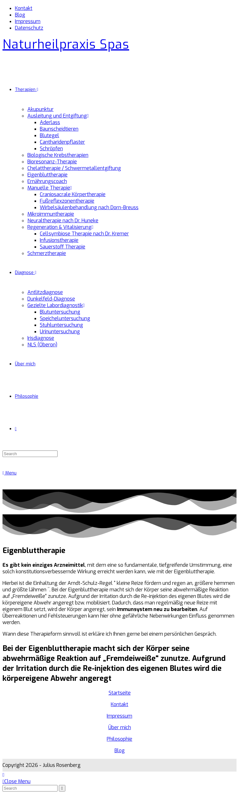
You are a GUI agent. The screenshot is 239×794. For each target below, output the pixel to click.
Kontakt (23, 8)
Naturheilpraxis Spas (65, 44)
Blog (20, 15)
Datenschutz (29, 28)
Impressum (27, 21)
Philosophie (119, 739)
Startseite (120, 693)
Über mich (119, 727)
